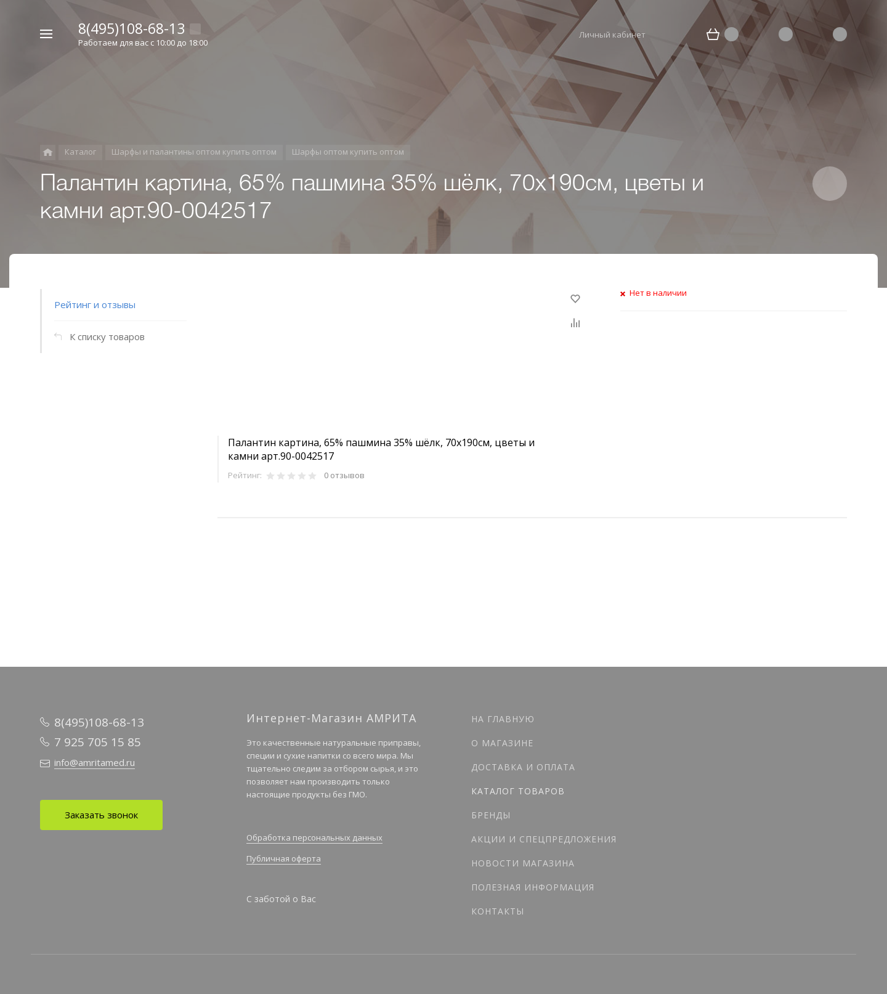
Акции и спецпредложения (544, 839)
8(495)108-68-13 (131, 28)
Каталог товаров (518, 791)
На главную (503, 719)
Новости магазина (523, 863)
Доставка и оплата (523, 767)
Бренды (491, 815)
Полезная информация (532, 887)
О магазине (502, 743)
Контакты (497, 911)
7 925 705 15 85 (97, 742)
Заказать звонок (101, 815)
